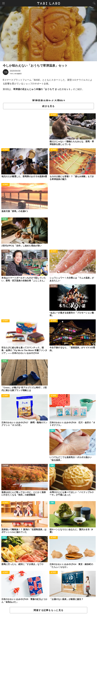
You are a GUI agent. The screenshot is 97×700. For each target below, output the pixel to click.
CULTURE (5, 251)
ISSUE (4, 219)
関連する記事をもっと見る (48, 610)
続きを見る (48, 106)
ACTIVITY (53, 115)
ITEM (52, 431)
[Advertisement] (48, 656)
